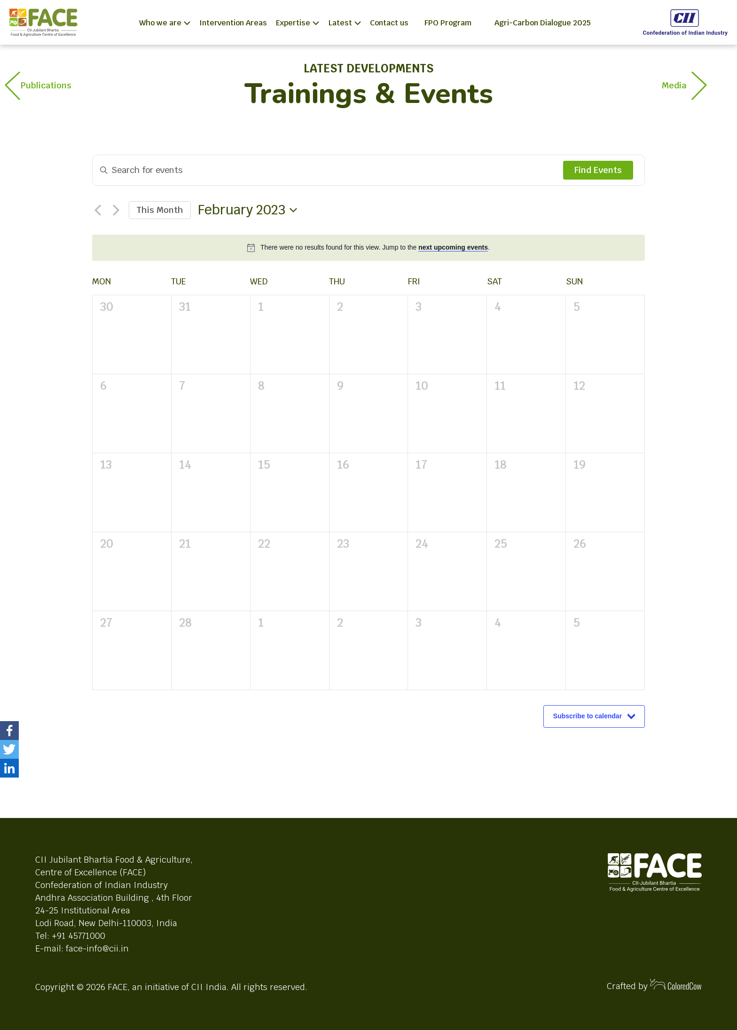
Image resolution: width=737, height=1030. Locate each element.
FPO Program (447, 23)
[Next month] (116, 210)
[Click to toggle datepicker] (247, 210)
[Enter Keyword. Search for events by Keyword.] (328, 170)
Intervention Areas (233, 23)
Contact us (389, 23)
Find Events (598, 170)
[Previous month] (97, 210)
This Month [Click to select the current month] (159, 209)
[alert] (375, 247)
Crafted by (654, 985)
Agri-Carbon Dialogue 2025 (542, 23)
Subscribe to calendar (587, 716)
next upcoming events (453, 247)
